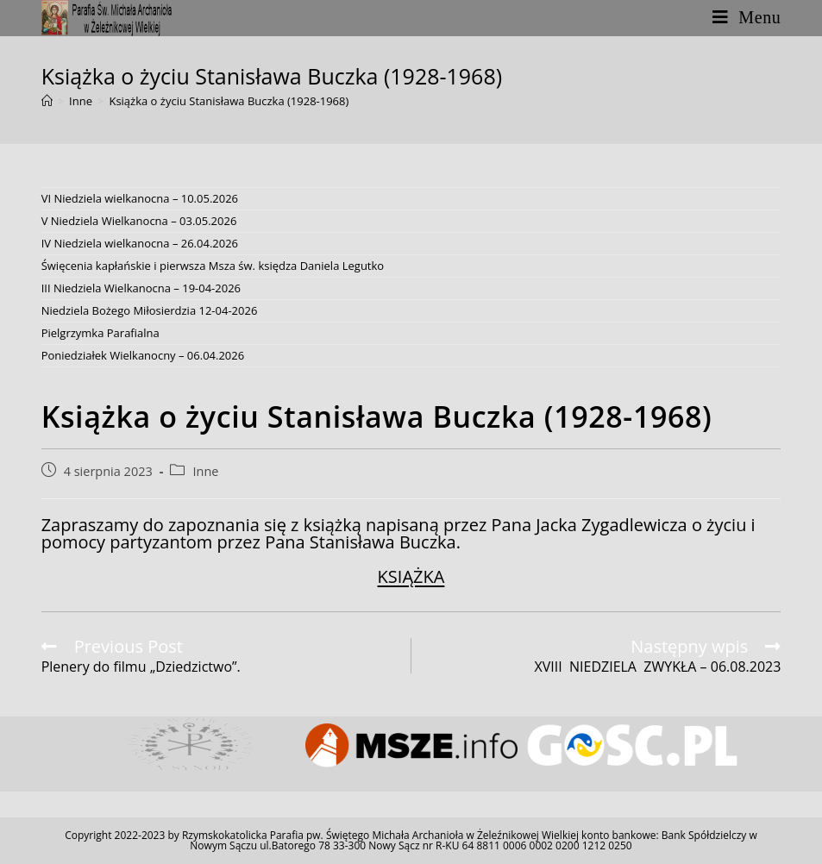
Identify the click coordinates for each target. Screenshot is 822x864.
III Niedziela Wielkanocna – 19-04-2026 (141, 288)
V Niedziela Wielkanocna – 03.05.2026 (139, 221)
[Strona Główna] (47, 101)
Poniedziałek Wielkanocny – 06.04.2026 (143, 355)
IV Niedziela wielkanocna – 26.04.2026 (139, 243)
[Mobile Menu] (746, 17)
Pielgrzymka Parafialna (100, 333)
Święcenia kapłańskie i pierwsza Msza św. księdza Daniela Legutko (213, 265)
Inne (205, 471)
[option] (191, 745)
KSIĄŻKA (411, 576)
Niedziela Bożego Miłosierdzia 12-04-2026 (149, 310)
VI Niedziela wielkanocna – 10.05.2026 (139, 198)
